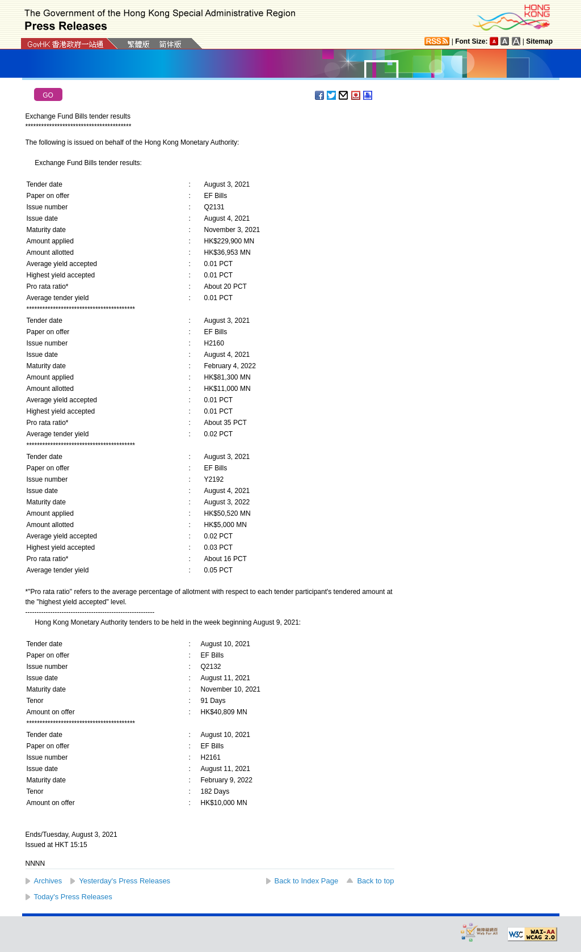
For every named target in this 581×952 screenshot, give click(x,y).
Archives (48, 881)
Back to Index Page (307, 881)
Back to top (375, 881)
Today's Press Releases (73, 896)
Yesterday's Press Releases (124, 881)
